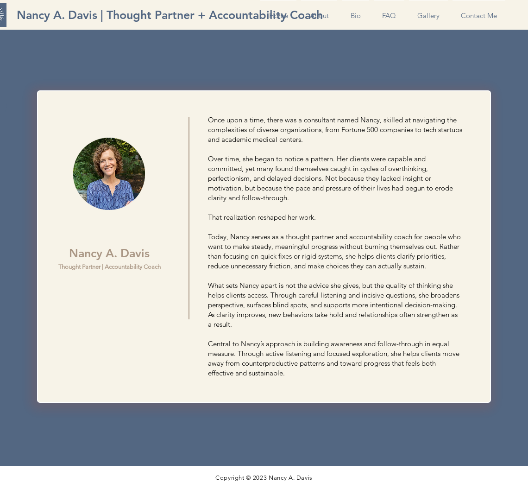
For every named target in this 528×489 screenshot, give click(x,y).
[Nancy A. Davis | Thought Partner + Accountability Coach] (170, 15)
